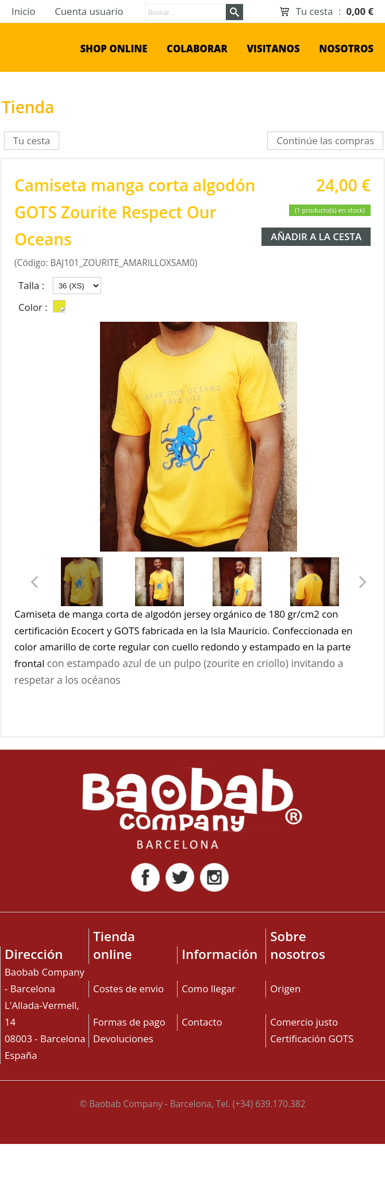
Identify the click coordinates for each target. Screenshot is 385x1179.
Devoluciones (123, 1038)
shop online (113, 48)
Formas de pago (129, 1021)
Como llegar (209, 988)
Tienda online (114, 945)
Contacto (202, 1021)
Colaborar (197, 48)
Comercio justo (304, 1021)
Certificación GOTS (311, 1038)
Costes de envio (128, 988)
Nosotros (346, 48)
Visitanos (273, 48)
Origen (285, 988)
